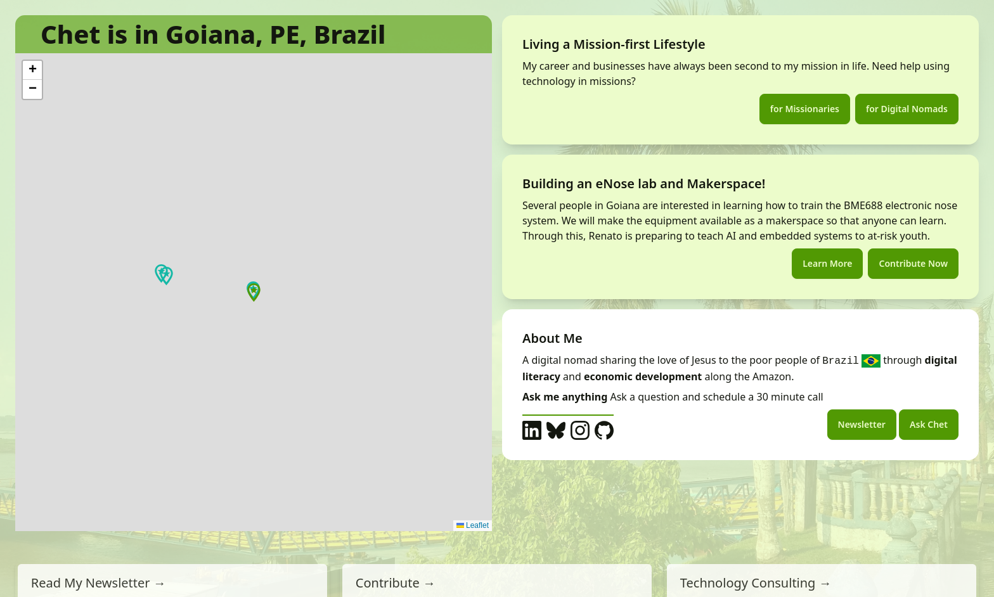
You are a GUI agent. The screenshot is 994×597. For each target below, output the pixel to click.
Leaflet (472, 525)
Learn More (827, 263)
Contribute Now (913, 263)
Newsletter (862, 424)
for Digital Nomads (907, 109)
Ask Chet (929, 424)
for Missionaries (804, 109)
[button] (166, 276)
